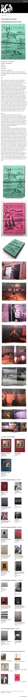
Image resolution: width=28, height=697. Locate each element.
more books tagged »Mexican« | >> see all (10, 479)
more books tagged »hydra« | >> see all (10, 628)
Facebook (3, 692)
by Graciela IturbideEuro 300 (18, 521)
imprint (12, 691)
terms (23, 691)
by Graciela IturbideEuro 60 (18, 506)
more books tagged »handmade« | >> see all (11, 527)
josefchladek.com (24, 696)
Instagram (9, 692)
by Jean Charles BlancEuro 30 (20, 624)
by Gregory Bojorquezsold (18, 492)
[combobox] (14, 15)
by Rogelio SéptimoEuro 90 (6, 508)
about (15, 691)
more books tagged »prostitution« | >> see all (11, 580)
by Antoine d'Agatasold (18, 594)
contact (19, 691)
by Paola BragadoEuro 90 (18, 454)
